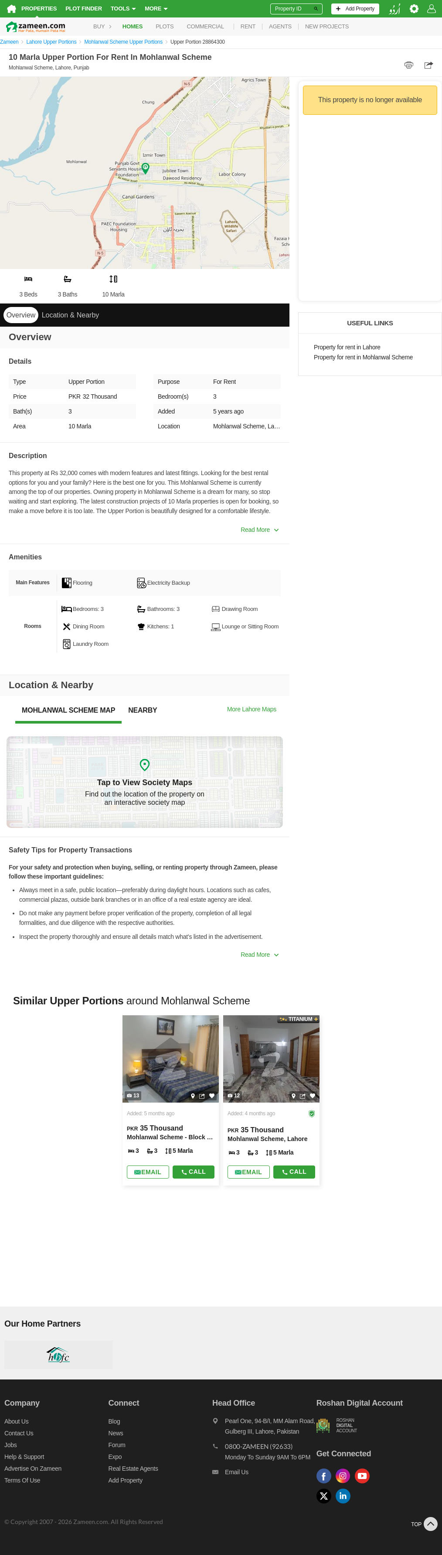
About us (16, 1421)
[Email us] (264, 1474)
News (116, 1433)
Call (193, 1171)
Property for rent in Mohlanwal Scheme (363, 357)
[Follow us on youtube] (364, 1483)
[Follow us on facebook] (326, 1483)
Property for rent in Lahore (347, 347)
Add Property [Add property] (126, 1480)
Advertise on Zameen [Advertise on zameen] (32, 1468)
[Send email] (148, 1172)
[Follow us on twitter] (326, 1503)
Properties (39, 8)
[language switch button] (394, 8)
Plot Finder (83, 8)
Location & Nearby (70, 315)
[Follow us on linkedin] (345, 1503)
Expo (115, 1456)
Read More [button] (260, 529)
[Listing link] (170, 1100)
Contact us (19, 1433)
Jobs (10, 1444)
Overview (21, 315)
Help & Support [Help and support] (24, 1456)
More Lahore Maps (251, 709)
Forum (117, 1444)
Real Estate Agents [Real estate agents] (133, 1468)
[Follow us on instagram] (345, 1483)
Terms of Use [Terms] (22, 1480)
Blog (114, 1421)
